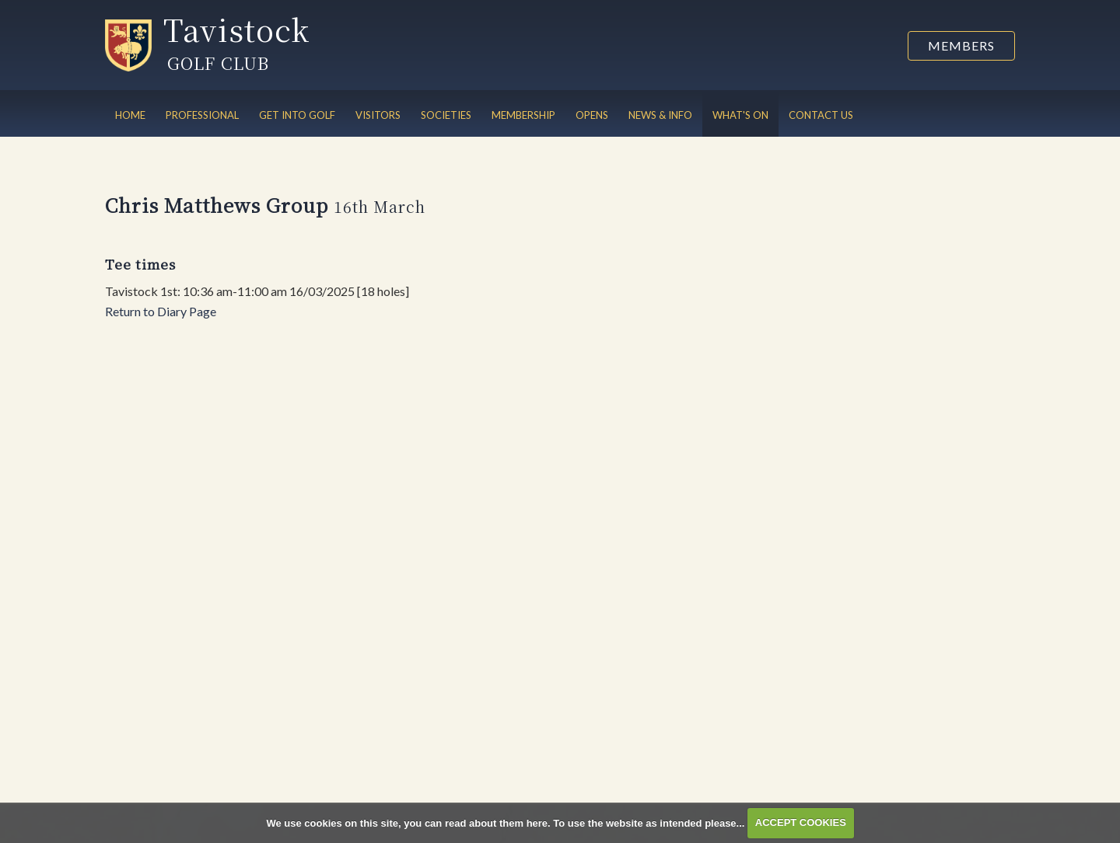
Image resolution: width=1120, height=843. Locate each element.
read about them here (496, 822)
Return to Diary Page (160, 311)
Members (961, 45)
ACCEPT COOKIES (800, 822)
